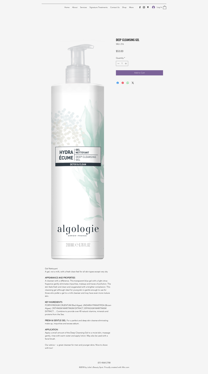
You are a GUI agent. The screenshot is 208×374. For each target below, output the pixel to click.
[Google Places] (148, 7)
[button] (164, 7)
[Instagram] (144, 7)
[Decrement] (118, 63)
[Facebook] (140, 7)
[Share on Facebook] (117, 82)
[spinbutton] (122, 63)
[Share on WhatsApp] (127, 82)
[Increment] (126, 63)
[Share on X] (132, 82)
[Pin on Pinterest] (122, 82)
